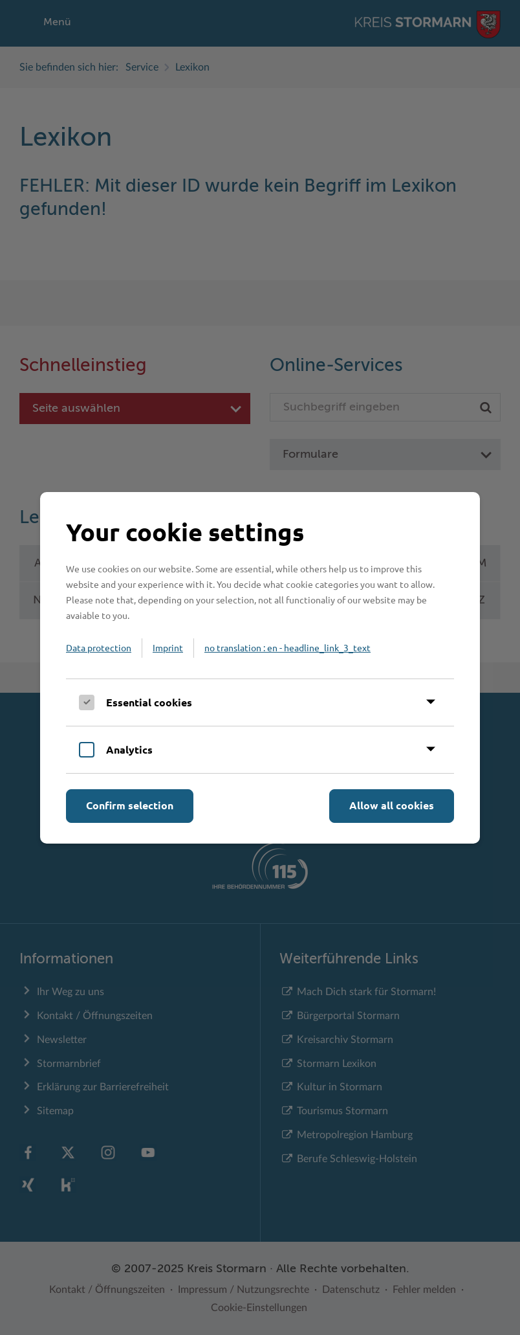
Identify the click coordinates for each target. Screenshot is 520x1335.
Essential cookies (149, 702)
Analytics (129, 749)
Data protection (98, 647)
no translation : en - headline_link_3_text (287, 647)
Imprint (168, 647)
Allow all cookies (391, 805)
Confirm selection (129, 805)
